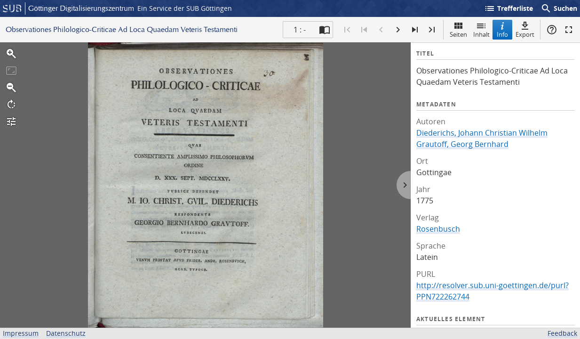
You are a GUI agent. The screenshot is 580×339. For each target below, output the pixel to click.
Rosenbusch (438, 229)
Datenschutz (66, 333)
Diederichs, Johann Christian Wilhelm (482, 133)
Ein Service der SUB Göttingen (184, 8)
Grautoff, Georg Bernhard (462, 144)
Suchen (558, 8)
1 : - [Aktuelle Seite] (300, 29)
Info (502, 29)
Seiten (458, 29)
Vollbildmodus (568, 29)
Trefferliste (508, 8)
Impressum (21, 333)
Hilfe (551, 29)
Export (525, 29)
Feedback (562, 333)
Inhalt (481, 29)
